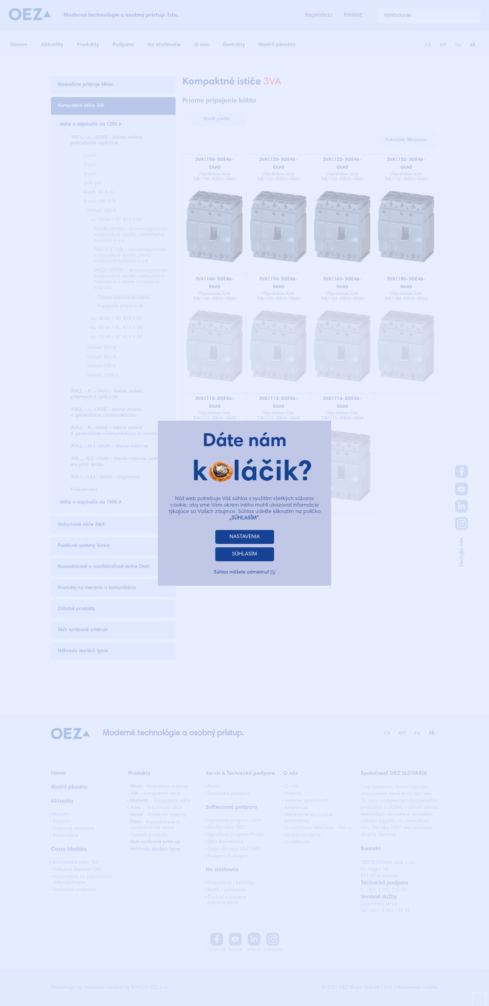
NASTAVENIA (245, 536)
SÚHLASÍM (244, 554)
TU (272, 572)
